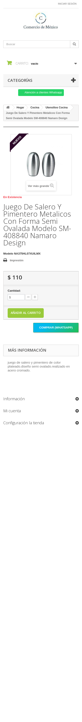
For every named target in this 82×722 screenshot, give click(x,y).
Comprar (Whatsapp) (56, 327)
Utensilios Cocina (56, 107)
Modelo (8, 253)
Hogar (20, 107)
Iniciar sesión (67, 3)
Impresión (16, 260)
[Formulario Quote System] (41, 564)
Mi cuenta (12, 410)
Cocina (34, 107)
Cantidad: (14, 290)
